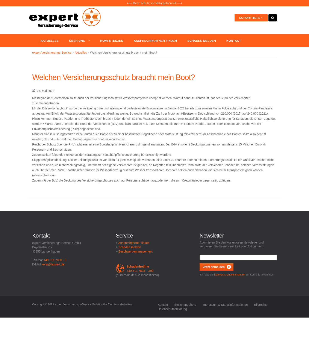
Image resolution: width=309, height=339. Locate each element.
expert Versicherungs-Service (51, 52)
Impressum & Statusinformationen (225, 304)
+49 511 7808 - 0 (55, 260)
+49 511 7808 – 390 (134, 268)
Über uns (79, 40)
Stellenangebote (185, 304)
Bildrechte (261, 304)
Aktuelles (50, 40)
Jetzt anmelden (214, 267)
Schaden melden (202, 40)
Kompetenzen (111, 40)
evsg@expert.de (53, 264)
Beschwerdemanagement (135, 251)
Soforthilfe (251, 18)
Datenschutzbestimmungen (229, 274)
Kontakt (233, 40)
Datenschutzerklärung (172, 309)
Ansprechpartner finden (155, 40)
